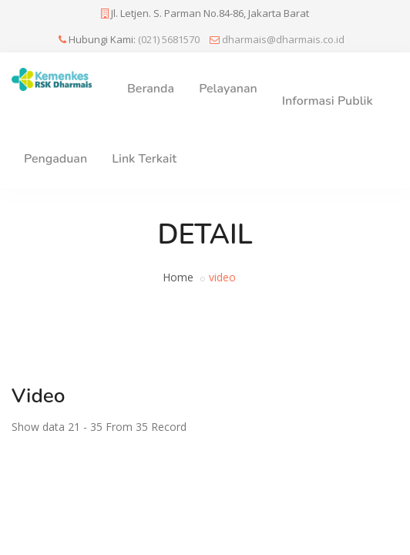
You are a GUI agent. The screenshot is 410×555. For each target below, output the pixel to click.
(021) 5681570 (169, 39)
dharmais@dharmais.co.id (283, 39)
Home (178, 277)
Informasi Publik (327, 100)
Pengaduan (55, 158)
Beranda (150, 88)
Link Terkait (144, 158)
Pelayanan (228, 88)
